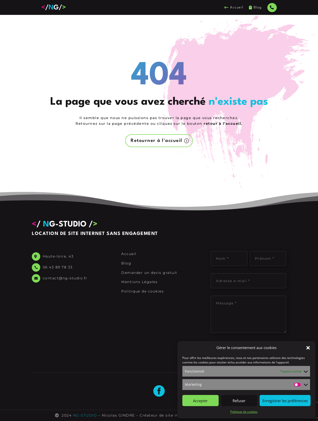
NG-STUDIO (85, 415)
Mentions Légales (139, 282)
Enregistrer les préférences (285, 400)
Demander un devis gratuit (149, 272)
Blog (255, 7)
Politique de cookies (244, 412)
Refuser (239, 400)
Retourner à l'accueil (156, 140)
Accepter (200, 400)
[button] (308, 347)
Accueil (233, 7)
